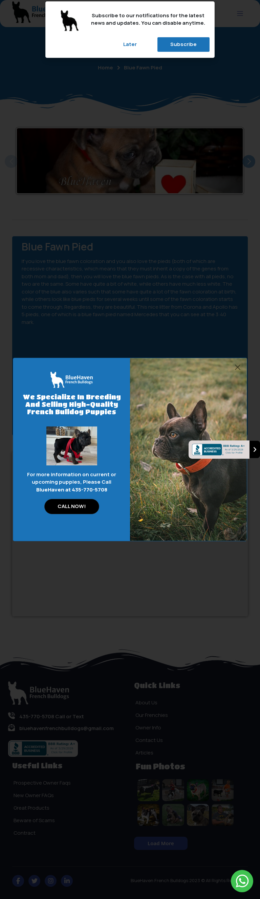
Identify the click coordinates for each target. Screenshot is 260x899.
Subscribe (183, 44)
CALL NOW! (72, 506)
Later (130, 44)
